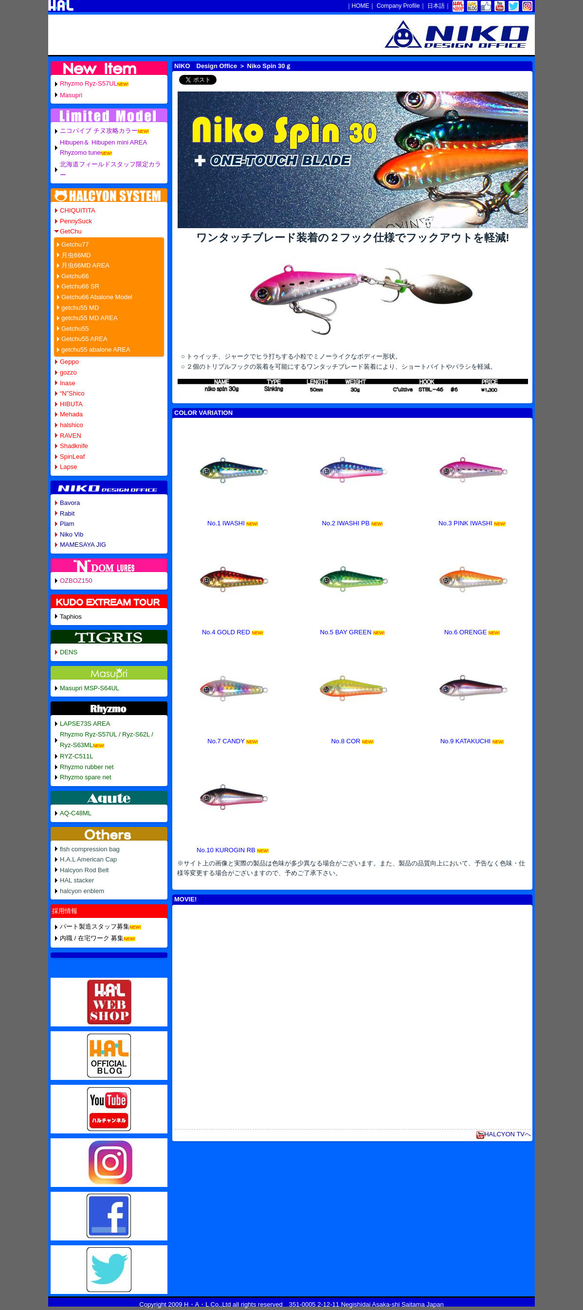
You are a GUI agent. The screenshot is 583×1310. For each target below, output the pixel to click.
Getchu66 (75, 276)
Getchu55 (75, 328)
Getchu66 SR (80, 286)
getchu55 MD (80, 307)
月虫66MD (76, 255)
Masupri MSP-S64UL (89, 688)
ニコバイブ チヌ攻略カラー (99, 130)
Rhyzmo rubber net (87, 767)
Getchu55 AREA (84, 338)
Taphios (71, 616)
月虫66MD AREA (85, 265)
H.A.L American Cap (88, 859)
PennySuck (76, 221)
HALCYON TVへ (503, 1134)
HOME (360, 5)
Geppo (69, 361)
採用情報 (64, 911)
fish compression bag (90, 849)
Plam (67, 523)
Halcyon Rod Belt (84, 870)
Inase (67, 383)
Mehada (71, 414)
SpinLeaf (72, 456)
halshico (71, 425)
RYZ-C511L (76, 756)
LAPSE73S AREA (85, 723)
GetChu (71, 231)
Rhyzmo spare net (85, 777)
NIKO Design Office (205, 66)
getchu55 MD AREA (89, 318)
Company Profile (398, 5)
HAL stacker (77, 880)
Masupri (71, 95)
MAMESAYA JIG (83, 544)
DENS (68, 652)
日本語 (436, 5)
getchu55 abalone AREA (95, 349)
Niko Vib (71, 534)
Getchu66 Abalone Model (96, 297)
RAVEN (70, 435)
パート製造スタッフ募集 (94, 926)
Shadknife (74, 445)
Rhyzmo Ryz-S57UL (88, 83)
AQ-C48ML (75, 813)
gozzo (68, 372)
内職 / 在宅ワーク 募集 (92, 938)
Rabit (67, 513)
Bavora (70, 502)
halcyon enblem (82, 891)
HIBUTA (71, 404)
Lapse (68, 466)
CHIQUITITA (77, 210)
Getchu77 (75, 244)
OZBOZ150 (76, 580)
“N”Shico (72, 393)
